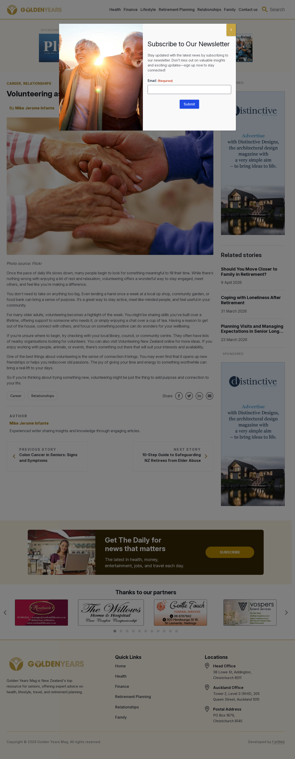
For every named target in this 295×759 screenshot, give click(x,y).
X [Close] (231, 30)
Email (160, 81)
